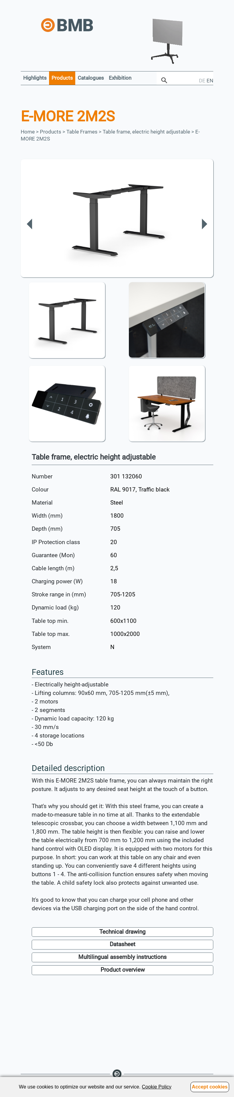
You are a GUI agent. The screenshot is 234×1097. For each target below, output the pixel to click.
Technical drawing (122, 932)
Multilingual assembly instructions (122, 957)
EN (210, 81)
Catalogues (91, 78)
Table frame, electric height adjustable (146, 132)
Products (62, 78)
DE (202, 81)
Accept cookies (210, 1086)
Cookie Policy (157, 1086)
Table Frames (82, 132)
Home (28, 132)
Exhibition (120, 78)
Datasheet (122, 944)
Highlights (35, 78)
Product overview (123, 970)
